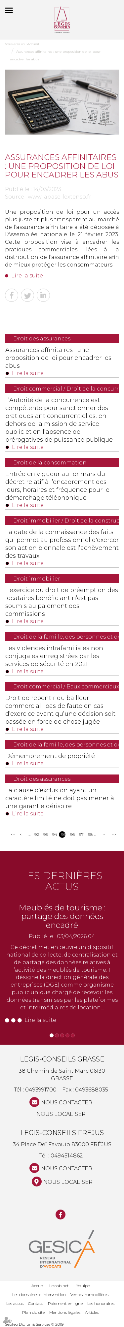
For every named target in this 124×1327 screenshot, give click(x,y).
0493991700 (41, 1090)
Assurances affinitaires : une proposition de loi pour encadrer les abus (58, 357)
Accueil (33, 44)
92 (36, 834)
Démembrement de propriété (50, 756)
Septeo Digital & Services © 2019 (34, 1324)
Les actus (14, 1303)
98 (90, 834)
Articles (92, 1312)
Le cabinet (59, 1285)
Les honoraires (100, 1303)
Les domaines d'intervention (39, 1294)
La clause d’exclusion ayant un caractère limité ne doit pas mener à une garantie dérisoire (59, 798)
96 (72, 834)
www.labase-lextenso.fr (59, 197)
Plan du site (33, 1312)
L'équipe (81, 1285)
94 (54, 834)
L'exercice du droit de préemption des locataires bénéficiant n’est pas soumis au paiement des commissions (61, 601)
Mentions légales (64, 1312)
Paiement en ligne (65, 1303)
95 (63, 834)
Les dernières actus (62, 881)
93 (45, 834)
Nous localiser (61, 1114)
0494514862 (67, 1156)
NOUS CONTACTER (66, 1102)
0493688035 (91, 1090)
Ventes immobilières (89, 1294)
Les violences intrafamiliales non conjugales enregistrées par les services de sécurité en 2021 (54, 656)
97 (81, 834)
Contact (35, 1303)
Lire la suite (27, 275)
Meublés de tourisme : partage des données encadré (62, 916)
